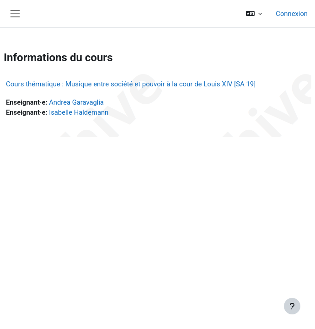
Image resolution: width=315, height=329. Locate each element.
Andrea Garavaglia (76, 102)
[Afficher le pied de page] (292, 306)
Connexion (292, 14)
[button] (254, 14)
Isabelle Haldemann (78, 112)
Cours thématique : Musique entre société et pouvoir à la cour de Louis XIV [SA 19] (131, 84)
